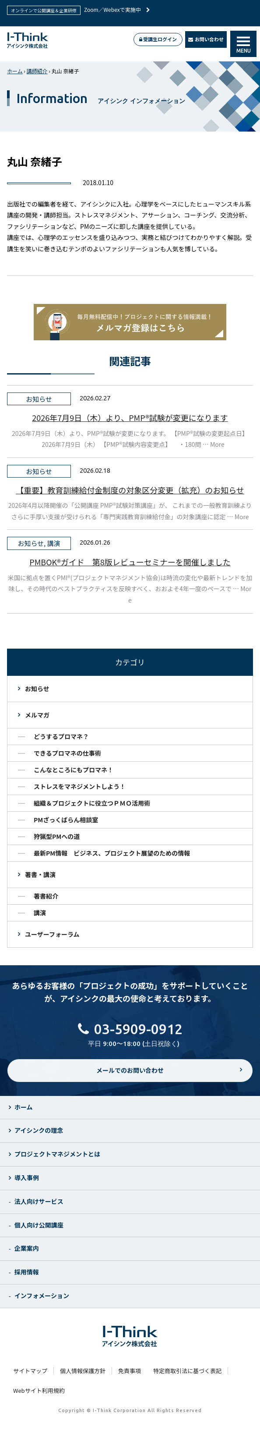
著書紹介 (46, 896)
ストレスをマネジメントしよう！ (80, 786)
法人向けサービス (38, 1201)
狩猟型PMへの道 (57, 836)
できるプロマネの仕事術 (67, 753)
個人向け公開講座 (38, 1224)
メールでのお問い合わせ (130, 1076)
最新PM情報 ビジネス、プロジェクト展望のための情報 (112, 853)
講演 (40, 912)
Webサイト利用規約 (39, 1390)
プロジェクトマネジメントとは (57, 1153)
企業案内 (26, 1248)
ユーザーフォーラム (52, 934)
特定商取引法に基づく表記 (187, 1371)
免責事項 (129, 1371)
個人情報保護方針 (82, 1371)
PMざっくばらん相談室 (66, 819)
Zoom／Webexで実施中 (117, 9)
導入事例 (26, 1177)
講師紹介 (37, 71)
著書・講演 (40, 874)
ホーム (15, 71)
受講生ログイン (158, 39)
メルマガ (37, 714)
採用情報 (26, 1271)
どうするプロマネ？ (61, 736)
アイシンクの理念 (38, 1130)
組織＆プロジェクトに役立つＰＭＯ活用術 (92, 803)
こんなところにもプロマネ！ (73, 769)
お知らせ (37, 688)
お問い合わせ (206, 39)
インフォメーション (41, 1295)
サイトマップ (30, 1371)
